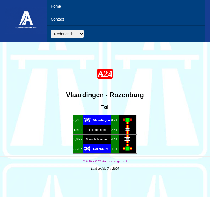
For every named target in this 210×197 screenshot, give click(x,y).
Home (56, 6)
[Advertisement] (105, 54)
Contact (57, 19)
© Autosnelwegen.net (105, 161)
